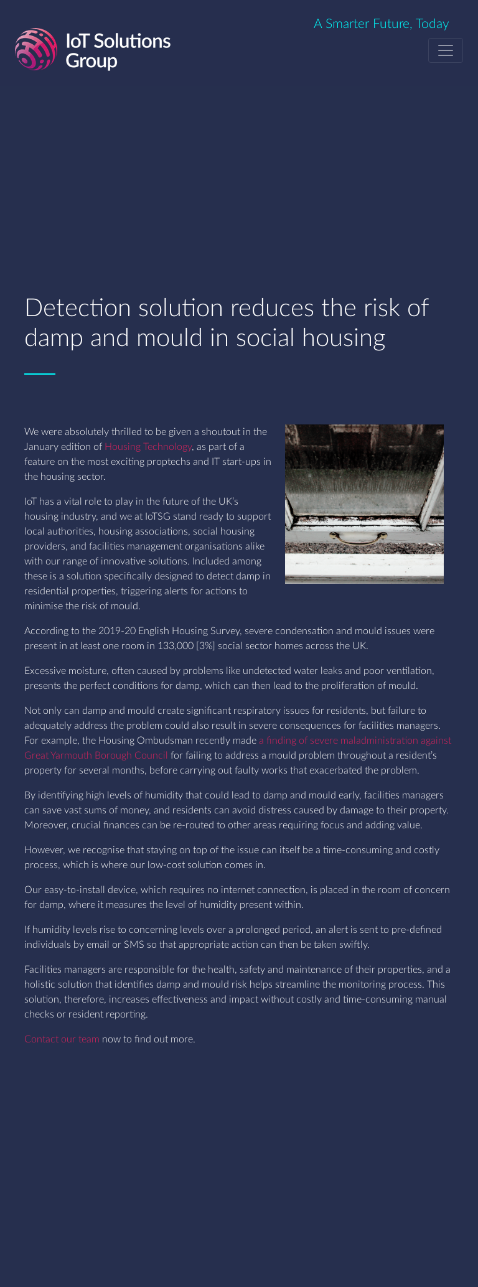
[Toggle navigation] (445, 50)
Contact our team (62, 1039)
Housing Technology (148, 447)
